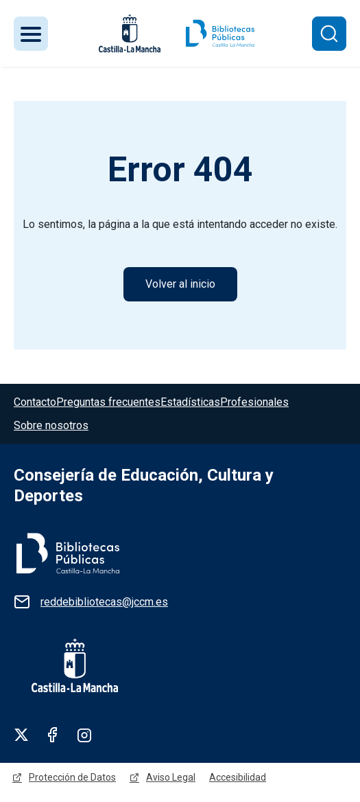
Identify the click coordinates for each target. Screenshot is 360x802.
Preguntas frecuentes (108, 402)
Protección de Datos (72, 777)
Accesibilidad (237, 777)
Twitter (21, 734)
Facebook (53, 734)
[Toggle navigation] (31, 33)
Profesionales (254, 402)
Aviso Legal (170, 777)
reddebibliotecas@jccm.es (104, 601)
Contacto (35, 402)
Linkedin (84, 734)
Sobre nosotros (51, 425)
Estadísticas (190, 402)
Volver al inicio (180, 283)
